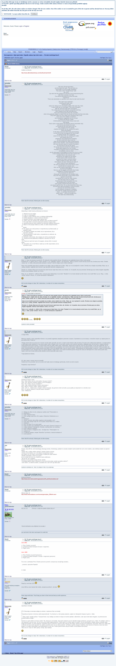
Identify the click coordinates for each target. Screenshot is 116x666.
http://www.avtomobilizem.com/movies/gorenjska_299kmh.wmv (38, 494)
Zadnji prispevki (47, 49)
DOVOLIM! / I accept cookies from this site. (17, 14)
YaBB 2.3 (66, 656)
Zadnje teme (56, 49)
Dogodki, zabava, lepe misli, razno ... (34, 55)
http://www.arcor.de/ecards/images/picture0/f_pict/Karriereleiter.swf (39, 479)
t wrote (23, 293)
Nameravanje (65, 49)
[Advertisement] (58, 42)
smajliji (86, 49)
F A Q (39, 49)
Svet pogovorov (8, 55)
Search (20, 52)
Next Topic (108, 57)
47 (16, 60)
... (15, 60)
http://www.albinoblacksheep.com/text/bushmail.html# (36, 73)
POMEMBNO (32, 49)
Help (14, 52)
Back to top (8, 80)
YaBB (48, 657)
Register (26, 26)
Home (9, 52)
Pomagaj (80, 49)
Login (20, 26)
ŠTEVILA (73, 49)
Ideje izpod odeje (18, 55)
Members (27, 52)
